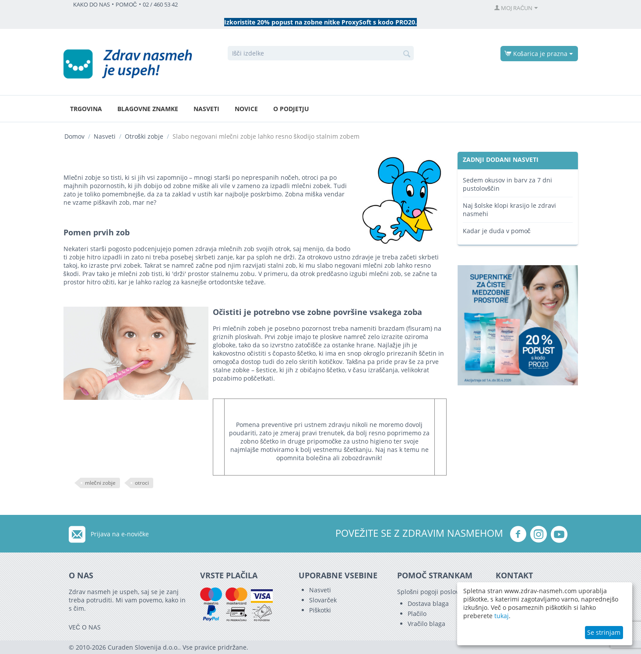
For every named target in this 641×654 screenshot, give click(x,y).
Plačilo (417, 613)
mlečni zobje (100, 482)
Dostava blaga (428, 603)
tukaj (501, 616)
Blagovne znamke (147, 109)
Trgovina (86, 109)
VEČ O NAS (85, 627)
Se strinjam (603, 632)
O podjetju (291, 109)
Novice (246, 109)
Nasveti (206, 109)
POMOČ (126, 4)
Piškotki (320, 610)
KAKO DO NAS (91, 4)
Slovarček (323, 600)
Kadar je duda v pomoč (497, 231)
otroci (142, 482)
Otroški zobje (144, 136)
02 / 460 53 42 (160, 4)
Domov (74, 136)
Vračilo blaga (426, 623)
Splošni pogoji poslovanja (434, 592)
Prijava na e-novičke (120, 534)
